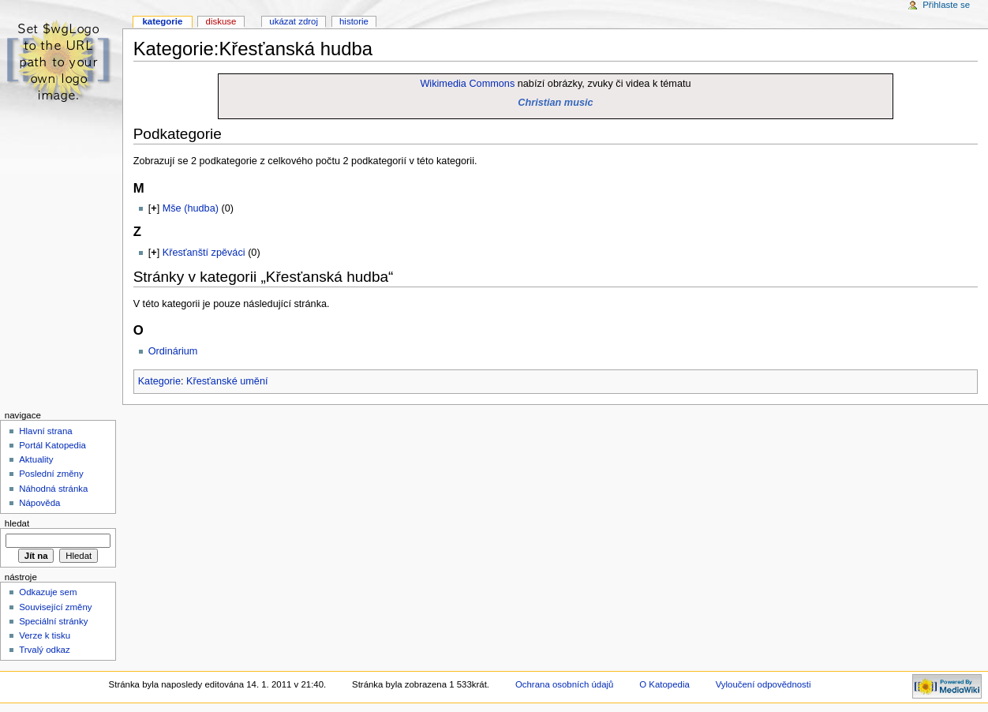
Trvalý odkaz (44, 649)
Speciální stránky (53, 621)
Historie (354, 21)
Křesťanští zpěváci (204, 252)
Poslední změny (51, 473)
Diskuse (221, 21)
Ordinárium (173, 351)
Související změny (55, 607)
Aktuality (36, 459)
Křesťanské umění (227, 381)
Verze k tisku (44, 635)
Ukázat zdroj (293, 21)
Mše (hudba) (191, 208)
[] (153, 208)
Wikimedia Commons (467, 83)
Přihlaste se (946, 4)
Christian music (555, 102)
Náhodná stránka (53, 488)
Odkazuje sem (48, 592)
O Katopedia (664, 684)
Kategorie (159, 381)
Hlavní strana (45, 431)
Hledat (17, 523)
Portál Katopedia (52, 445)
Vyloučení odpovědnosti (763, 684)
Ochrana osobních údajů (564, 684)
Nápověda (39, 503)
